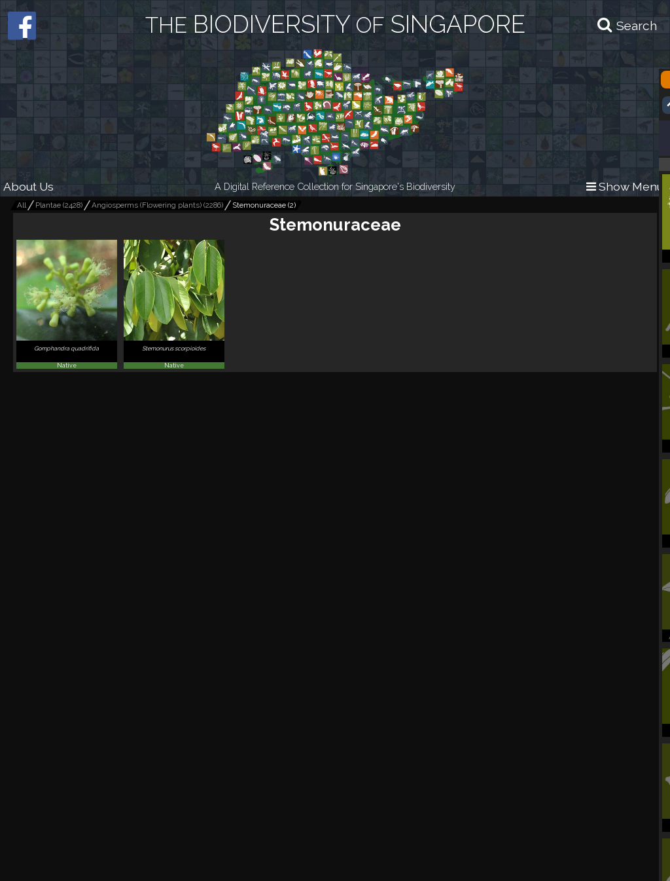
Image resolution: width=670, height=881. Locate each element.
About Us (28, 186)
